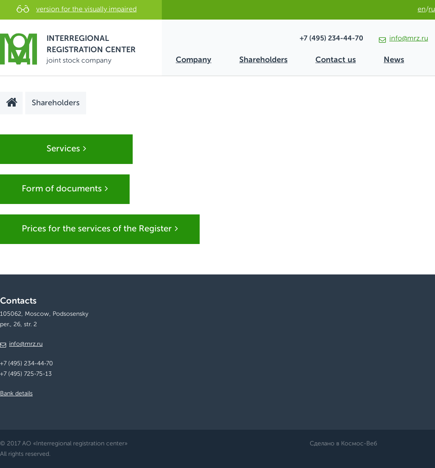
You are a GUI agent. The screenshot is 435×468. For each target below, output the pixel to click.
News (394, 60)
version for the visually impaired (86, 9)
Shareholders (263, 60)
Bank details (16, 394)
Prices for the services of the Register (100, 229)
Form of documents (65, 189)
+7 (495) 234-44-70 (331, 38)
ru (431, 9)
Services (66, 149)
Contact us (335, 60)
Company (193, 60)
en (422, 9)
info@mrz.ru (403, 38)
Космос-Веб (359, 444)
